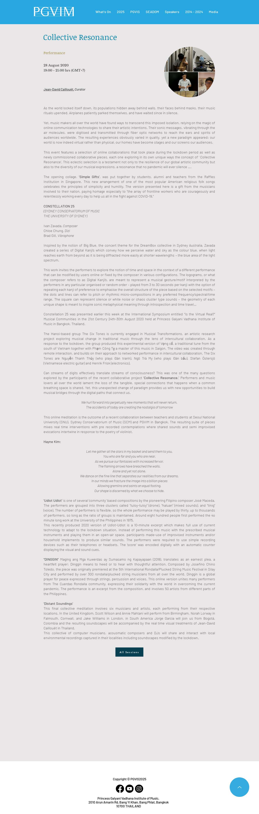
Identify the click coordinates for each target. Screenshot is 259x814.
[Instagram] (139, 789)
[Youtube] (129, 789)
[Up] (239, 787)
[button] (194, 12)
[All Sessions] (129, 652)
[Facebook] (120, 789)
